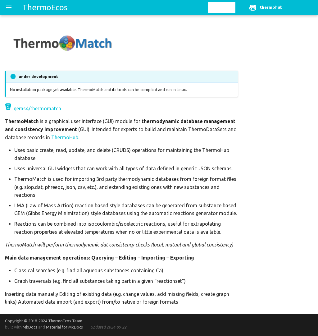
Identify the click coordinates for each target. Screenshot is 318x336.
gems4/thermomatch (33, 108)
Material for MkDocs (64, 327)
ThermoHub (64, 137)
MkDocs (30, 327)
